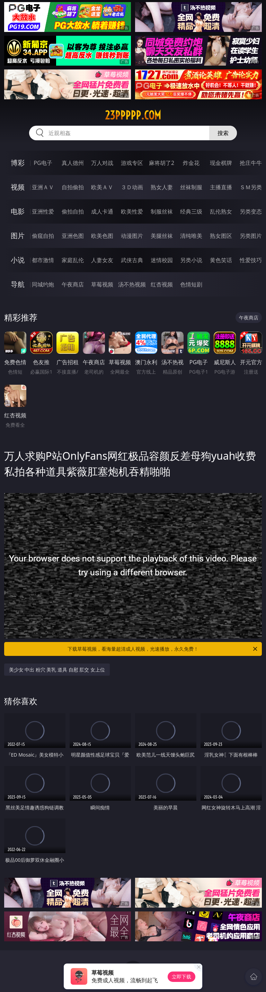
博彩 (18, 162)
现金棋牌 (221, 163)
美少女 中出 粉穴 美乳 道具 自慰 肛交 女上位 (57, 669)
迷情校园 (162, 260)
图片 (18, 235)
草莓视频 (102, 284)
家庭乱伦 (73, 260)
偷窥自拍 (43, 236)
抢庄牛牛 (251, 163)
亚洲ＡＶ (43, 187)
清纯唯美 (191, 236)
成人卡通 (102, 211)
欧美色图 (102, 236)
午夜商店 (73, 284)
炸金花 (191, 163)
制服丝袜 (162, 211)
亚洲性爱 (43, 211)
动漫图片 (132, 236)
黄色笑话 (221, 260)
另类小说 (191, 260)
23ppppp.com (133, 115)
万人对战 (102, 163)
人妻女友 (102, 260)
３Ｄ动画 (132, 187)
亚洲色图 (73, 236)
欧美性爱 (132, 211)
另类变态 (251, 211)
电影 (18, 211)
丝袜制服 (191, 187)
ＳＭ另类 (251, 187)
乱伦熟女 (221, 211)
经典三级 (191, 211)
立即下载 (181, 976)
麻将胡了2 (161, 163)
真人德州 (73, 163)
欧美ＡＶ (102, 187)
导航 (18, 284)
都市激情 (43, 260)
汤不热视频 (132, 284)
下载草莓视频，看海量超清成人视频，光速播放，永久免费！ (163, 649)
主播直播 (221, 187)
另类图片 (251, 236)
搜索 (223, 133)
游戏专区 (132, 163)
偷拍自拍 (73, 211)
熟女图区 (221, 236)
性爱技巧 (251, 260)
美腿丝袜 (162, 236)
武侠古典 (132, 260)
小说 (18, 260)
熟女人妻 (162, 187)
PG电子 (43, 163)
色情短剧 (191, 284)
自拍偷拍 (73, 187)
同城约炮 (43, 284)
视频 (18, 187)
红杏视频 (162, 284)
